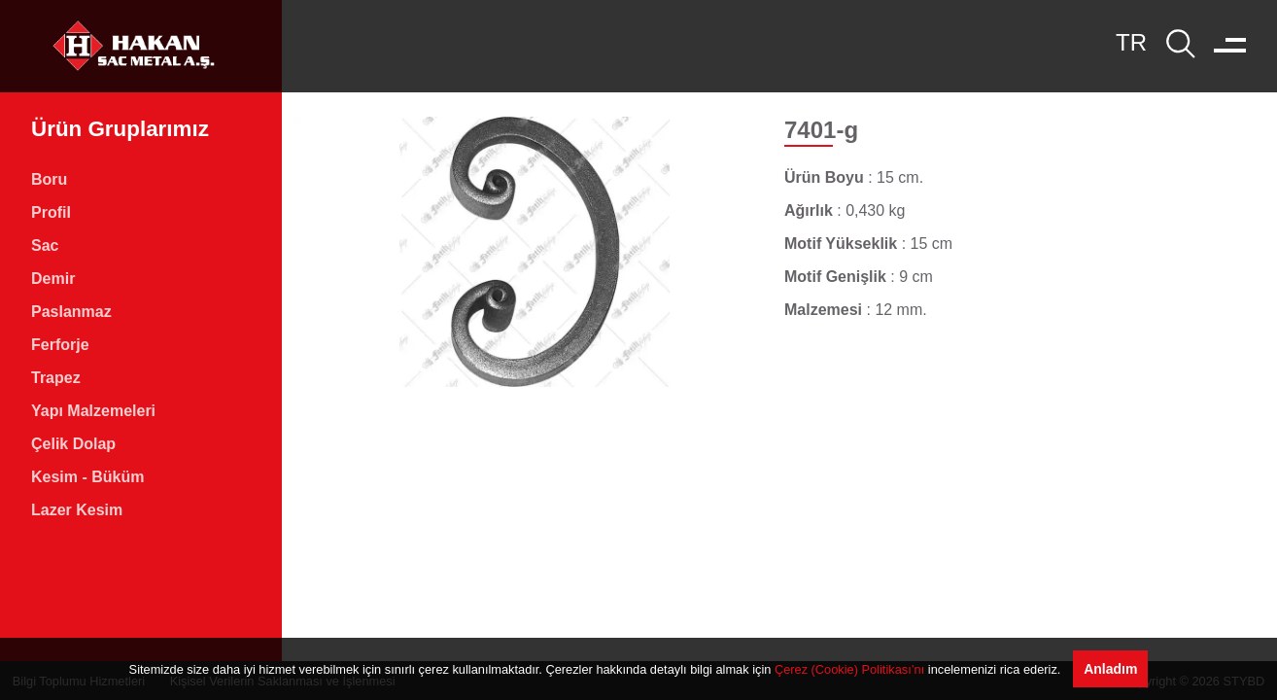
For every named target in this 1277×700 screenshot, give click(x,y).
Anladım (1110, 669)
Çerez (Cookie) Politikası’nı (849, 669)
